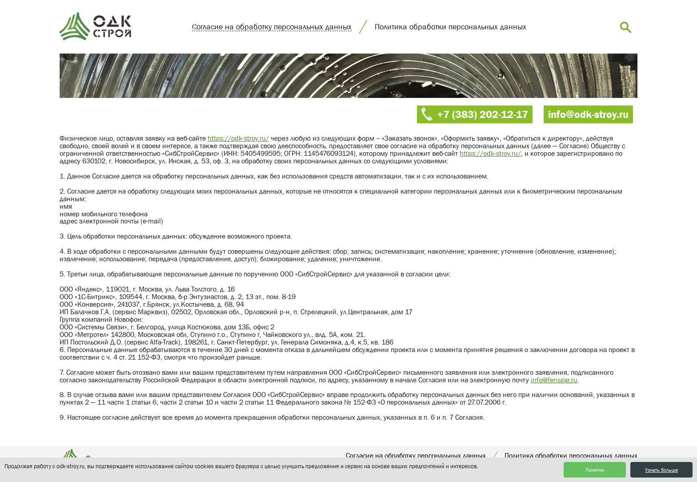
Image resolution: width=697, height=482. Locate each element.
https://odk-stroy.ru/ (238, 138)
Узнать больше (661, 470)
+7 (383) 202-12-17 (482, 114)
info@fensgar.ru (554, 380)
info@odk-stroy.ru (588, 114)
